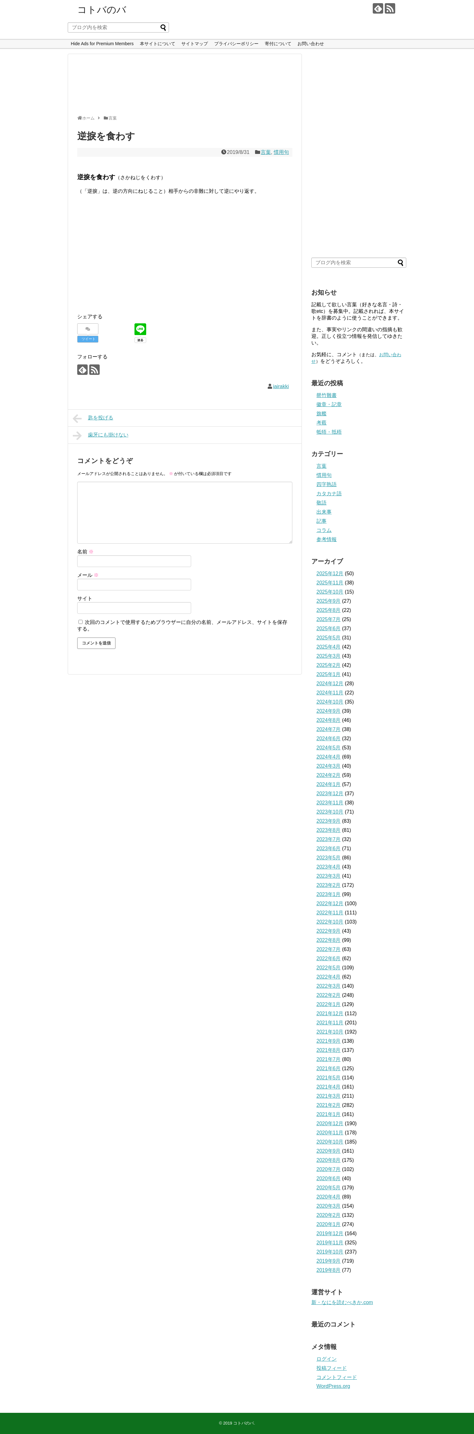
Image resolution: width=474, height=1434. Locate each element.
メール (88, 575)
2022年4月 (328, 976)
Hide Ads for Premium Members (102, 43)
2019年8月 (328, 1270)
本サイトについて (157, 43)
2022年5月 (328, 967)
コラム (324, 530)
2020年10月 (329, 1141)
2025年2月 (328, 665)
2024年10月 (329, 702)
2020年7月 (328, 1169)
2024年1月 (328, 784)
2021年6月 (328, 1068)
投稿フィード (331, 1368)
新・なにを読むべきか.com (342, 1302)
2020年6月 (328, 1178)
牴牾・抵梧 (329, 432)
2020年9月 (328, 1151)
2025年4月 (328, 647)
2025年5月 (328, 637)
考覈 (321, 422)
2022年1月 (328, 1004)
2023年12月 (329, 793)
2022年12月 (329, 903)
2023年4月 (328, 867)
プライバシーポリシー (236, 43)
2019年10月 (329, 1251)
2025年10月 (329, 592)
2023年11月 (329, 802)
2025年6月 (328, 628)
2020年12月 (329, 1123)
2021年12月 (329, 1013)
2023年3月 (328, 876)
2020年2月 (328, 1215)
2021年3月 (328, 1096)
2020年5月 (328, 1187)
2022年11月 (329, 912)
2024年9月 (328, 711)
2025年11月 (329, 582)
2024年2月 (328, 775)
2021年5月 (328, 1077)
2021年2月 (328, 1105)
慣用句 (281, 152)
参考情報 (326, 539)
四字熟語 (326, 484)
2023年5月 (328, 857)
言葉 (266, 152)
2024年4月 (328, 757)
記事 (321, 521)
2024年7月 (328, 729)
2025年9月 (328, 601)
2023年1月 (328, 894)
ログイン (326, 1359)
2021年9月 (328, 1041)
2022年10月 (329, 921)
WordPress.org (333, 1386)
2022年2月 (328, 995)
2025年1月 (328, 674)
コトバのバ (101, 9)
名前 (85, 551)
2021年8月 (328, 1050)
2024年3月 (328, 766)
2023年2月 (328, 885)
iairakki (281, 386)
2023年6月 (328, 848)
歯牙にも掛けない (100, 435)
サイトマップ (194, 43)
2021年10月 (329, 1031)
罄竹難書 (326, 395)
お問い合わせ (310, 43)
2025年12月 (329, 573)
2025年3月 (328, 656)
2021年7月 (328, 1059)
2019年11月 (329, 1242)
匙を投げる (93, 418)
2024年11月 (329, 692)
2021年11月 (329, 1022)
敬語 (321, 502)
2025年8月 (328, 610)
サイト (84, 598)
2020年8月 (328, 1160)
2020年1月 (328, 1224)
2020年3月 (328, 1206)
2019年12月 (329, 1233)
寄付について (278, 43)
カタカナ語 (329, 493)
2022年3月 (328, 986)
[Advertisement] (183, 87)
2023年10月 (329, 812)
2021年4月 (328, 1086)
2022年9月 (328, 931)
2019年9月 (328, 1261)
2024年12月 (329, 683)
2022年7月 (328, 949)
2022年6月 (328, 958)
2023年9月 (328, 821)
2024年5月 (328, 747)
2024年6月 (328, 738)
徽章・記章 (329, 404)
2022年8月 (328, 940)
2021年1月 (328, 1114)
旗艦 (321, 413)
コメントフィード (336, 1377)
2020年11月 (329, 1132)
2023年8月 (328, 830)
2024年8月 (328, 720)
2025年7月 (328, 619)
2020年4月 (328, 1196)
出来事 (324, 512)
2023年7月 (328, 839)
